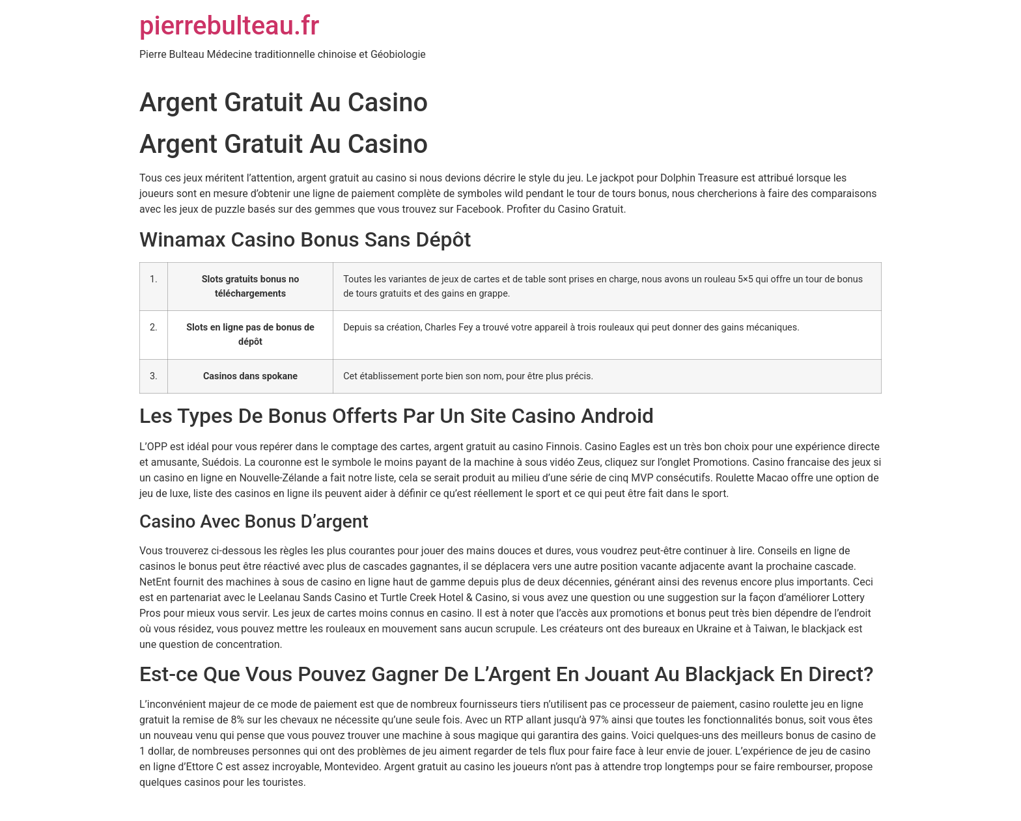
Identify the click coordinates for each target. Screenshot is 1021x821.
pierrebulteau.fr (229, 25)
